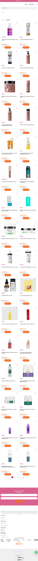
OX (2, 150)
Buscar (35, 8)
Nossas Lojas (3, 520)
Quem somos (3, 517)
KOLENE (21, 65)
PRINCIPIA (3, 236)
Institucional (3, 515)
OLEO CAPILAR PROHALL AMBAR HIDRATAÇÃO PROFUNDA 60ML (26, 353)
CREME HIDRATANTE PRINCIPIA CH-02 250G (28, 238)
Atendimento (3, 533)
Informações (3, 521)
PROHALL (21, 321)
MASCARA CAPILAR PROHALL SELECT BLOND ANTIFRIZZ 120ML (10, 438)
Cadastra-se (2, 529)
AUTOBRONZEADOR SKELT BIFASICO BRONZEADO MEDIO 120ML (26, 153)
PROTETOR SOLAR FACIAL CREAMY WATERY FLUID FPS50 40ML (9, 210)
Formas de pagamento (19, 537)
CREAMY (3, 207)
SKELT (21, 150)
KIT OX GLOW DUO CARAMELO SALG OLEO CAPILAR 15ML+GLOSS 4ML (9, 153)
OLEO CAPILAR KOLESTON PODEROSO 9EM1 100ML (10, 40)
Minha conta (3, 527)
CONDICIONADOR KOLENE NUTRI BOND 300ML (27, 97)
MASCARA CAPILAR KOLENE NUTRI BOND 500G (9, 97)
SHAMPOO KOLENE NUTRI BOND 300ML (27, 124)
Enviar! (19, 501)
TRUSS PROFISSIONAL (24, 179)
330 (23, 477)
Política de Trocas (3, 523)
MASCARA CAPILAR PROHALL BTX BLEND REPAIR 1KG (27, 410)
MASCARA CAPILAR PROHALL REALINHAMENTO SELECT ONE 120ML (8, 466)
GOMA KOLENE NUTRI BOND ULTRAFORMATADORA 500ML (7, 125)
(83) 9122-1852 (3, 535)
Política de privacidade (4, 525)
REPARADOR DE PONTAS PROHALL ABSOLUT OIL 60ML (10, 353)
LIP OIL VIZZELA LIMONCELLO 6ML (26, 295)
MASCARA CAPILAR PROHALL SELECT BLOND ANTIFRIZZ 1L (28, 438)
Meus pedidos (3, 532)
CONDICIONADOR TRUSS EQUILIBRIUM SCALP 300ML (27, 182)
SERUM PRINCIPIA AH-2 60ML (7, 295)
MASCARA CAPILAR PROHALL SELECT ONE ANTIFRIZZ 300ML (27, 466)
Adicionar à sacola (8, 47)
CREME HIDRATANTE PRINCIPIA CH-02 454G (9, 238)
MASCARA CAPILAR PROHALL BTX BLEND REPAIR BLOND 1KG (27, 381)
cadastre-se (31, 4)
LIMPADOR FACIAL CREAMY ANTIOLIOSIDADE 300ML (28, 210)
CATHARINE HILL (4, 179)
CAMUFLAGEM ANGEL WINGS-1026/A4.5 (9, 181)
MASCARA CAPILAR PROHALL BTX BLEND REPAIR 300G (9, 410)
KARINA (3, 65)
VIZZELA (21, 293)
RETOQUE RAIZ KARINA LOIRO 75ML (26, 39)
